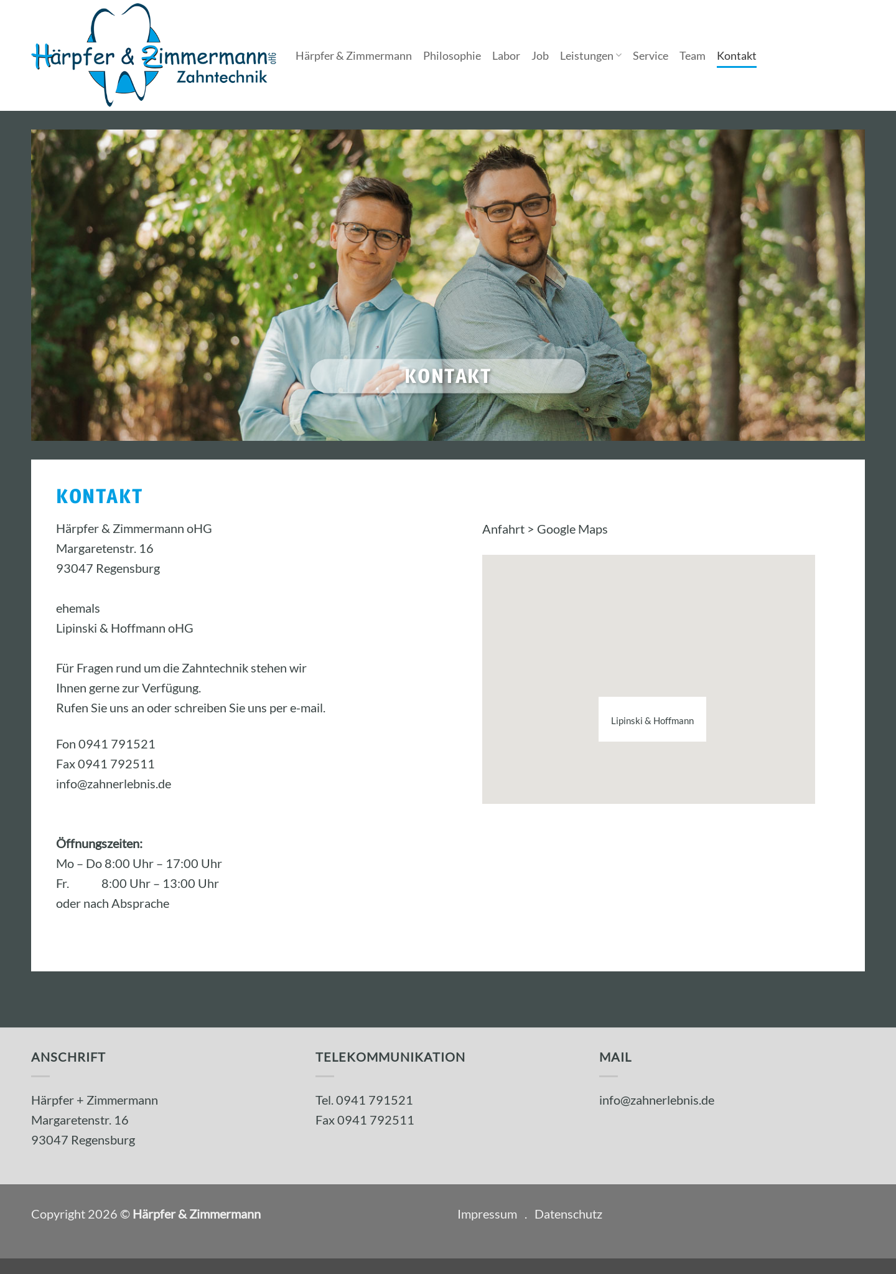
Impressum (487, 1213)
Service (650, 55)
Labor (506, 55)
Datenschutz (568, 1213)
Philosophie (452, 55)
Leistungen (591, 55)
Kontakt (737, 55)
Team (692, 55)
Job (540, 55)
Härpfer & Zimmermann (354, 55)
